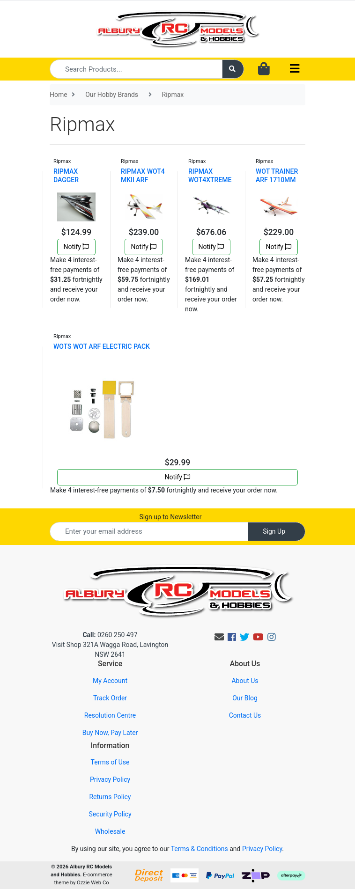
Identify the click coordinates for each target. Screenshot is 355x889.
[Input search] (136, 69)
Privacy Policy (110, 779)
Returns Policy (110, 797)
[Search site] (233, 69)
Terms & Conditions (199, 848)
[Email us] (219, 637)
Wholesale (110, 831)
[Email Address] (149, 531)
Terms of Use (110, 762)
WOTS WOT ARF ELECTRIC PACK (101, 346)
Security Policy (110, 814)
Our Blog (245, 698)
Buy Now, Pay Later (110, 732)
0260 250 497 (109, 635)
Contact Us (245, 715)
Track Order (110, 698)
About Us (244, 680)
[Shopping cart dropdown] (264, 69)
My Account (110, 680)
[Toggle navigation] (294, 69)
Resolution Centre (110, 715)
